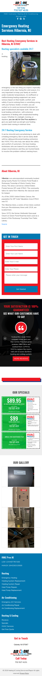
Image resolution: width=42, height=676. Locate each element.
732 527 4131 (21, 10)
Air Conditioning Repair (10, 605)
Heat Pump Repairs (9, 587)
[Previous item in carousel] (5, 338)
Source (4, 224)
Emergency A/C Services (11, 602)
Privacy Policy (24, 673)
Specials (5, 623)
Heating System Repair (11, 584)
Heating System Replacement (13, 581)
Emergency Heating (9, 578)
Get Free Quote (8, 629)
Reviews (5, 620)
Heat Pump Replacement (12, 590)
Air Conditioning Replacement (13, 608)
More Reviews (21, 358)
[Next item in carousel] (37, 338)
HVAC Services (8, 626)
